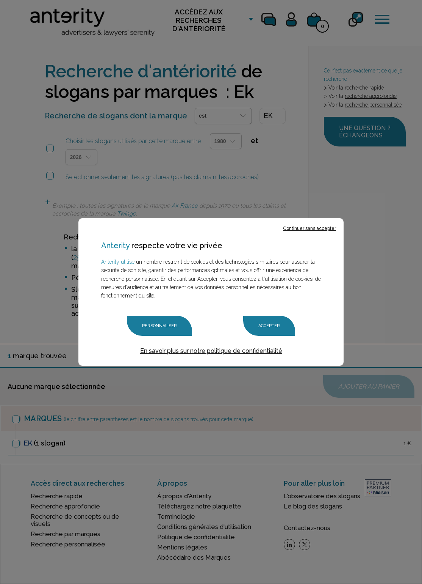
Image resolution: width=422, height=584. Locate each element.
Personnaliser (159, 325)
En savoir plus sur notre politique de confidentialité (211, 350)
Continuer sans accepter (309, 228)
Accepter (269, 325)
